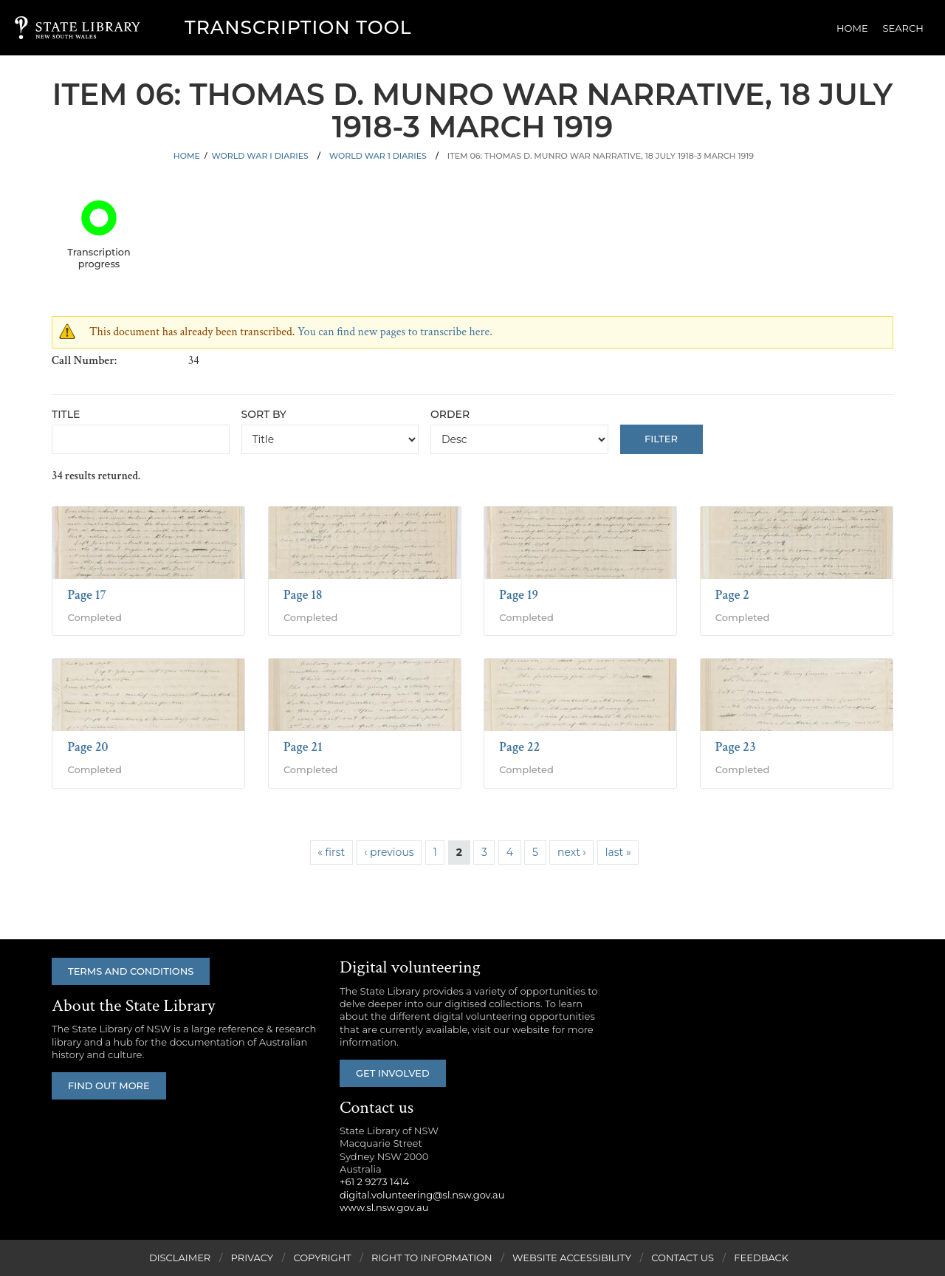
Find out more (109, 1085)
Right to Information (431, 1257)
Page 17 (86, 594)
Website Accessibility (571, 1257)
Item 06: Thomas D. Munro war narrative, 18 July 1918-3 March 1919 (600, 156)
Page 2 (732, 594)
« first (331, 852)
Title (66, 414)
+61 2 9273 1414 (374, 1181)
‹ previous (388, 852)
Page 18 (303, 594)
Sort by (263, 414)
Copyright (322, 1257)
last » (618, 852)
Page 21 (303, 746)
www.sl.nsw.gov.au (384, 1207)
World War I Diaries (259, 156)
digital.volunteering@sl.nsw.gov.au (422, 1195)
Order (450, 414)
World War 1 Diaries (378, 156)
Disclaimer (179, 1257)
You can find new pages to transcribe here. (395, 332)
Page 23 (735, 746)
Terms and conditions (130, 971)
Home (852, 28)
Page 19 (518, 594)
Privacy (252, 1257)
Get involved (393, 1073)
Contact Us (682, 1257)
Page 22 (519, 746)
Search (903, 28)
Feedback (761, 1257)
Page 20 (87, 746)
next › (571, 852)
